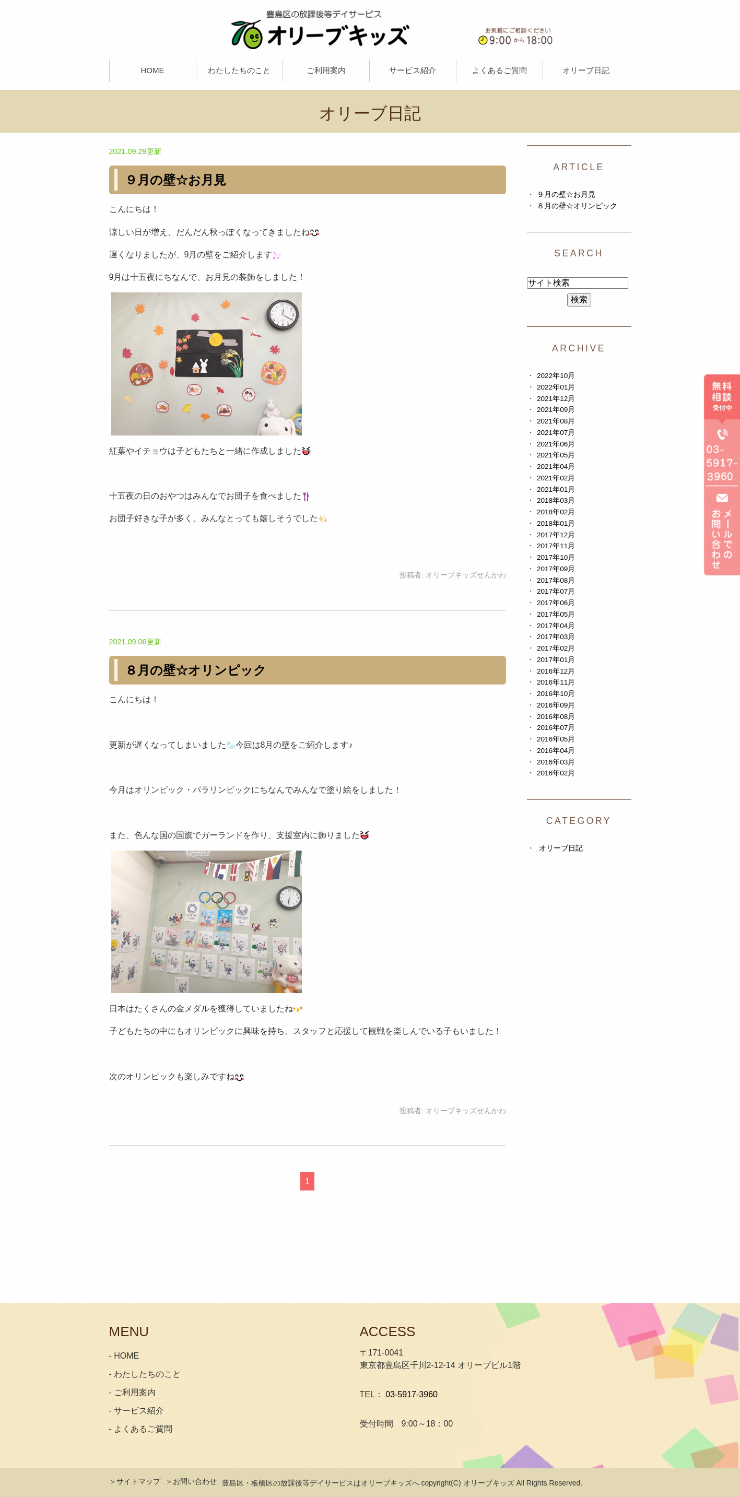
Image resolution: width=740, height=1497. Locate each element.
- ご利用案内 (132, 1392)
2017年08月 (556, 580)
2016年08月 (556, 717)
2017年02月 (556, 648)
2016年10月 (556, 694)
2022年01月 (556, 387)
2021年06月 (556, 444)
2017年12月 (556, 535)
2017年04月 (556, 626)
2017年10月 (556, 557)
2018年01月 (556, 523)
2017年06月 (556, 603)
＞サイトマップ (134, 1481)
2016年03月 (556, 762)
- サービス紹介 (137, 1410)
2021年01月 (556, 489)
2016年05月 (556, 739)
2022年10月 (556, 376)
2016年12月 (556, 671)
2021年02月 (556, 478)
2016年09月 (556, 705)
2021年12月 (556, 399)
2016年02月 (556, 773)
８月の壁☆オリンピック (195, 670)
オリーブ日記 (585, 70)
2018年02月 (556, 512)
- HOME (124, 1355)
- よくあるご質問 (141, 1428)
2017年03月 (556, 637)
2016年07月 (556, 728)
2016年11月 (556, 682)
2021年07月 (556, 433)
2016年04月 (556, 751)
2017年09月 (556, 569)
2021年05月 (556, 455)
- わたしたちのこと (145, 1374)
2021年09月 (556, 410)
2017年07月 (556, 591)
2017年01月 (556, 660)
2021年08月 (556, 421)
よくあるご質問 (499, 70)
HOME (153, 70)
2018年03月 (556, 500)
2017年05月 (556, 614)
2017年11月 (556, 546)
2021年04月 (556, 466)
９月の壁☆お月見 (175, 180)
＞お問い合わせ (191, 1481)
